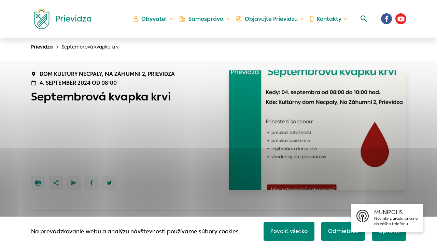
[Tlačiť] (38, 183)
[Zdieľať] (56, 183)
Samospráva (202, 19)
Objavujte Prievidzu (267, 19)
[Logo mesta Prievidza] (60, 18)
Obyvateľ (150, 19)
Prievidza (42, 47)
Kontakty (325, 19)
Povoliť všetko (289, 231)
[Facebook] (386, 18)
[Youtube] (400, 18)
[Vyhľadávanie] (364, 18)
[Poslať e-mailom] (74, 183)
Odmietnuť (343, 231)
